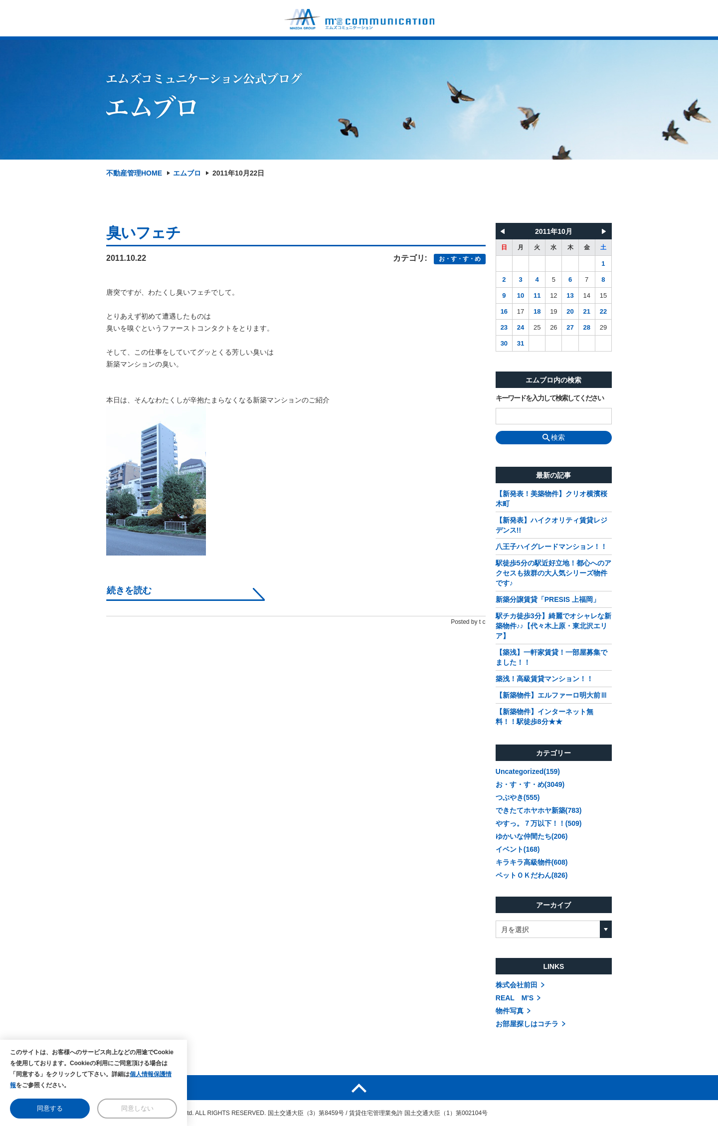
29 (603, 327)
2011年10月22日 (238, 173)
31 (520, 343)
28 (586, 327)
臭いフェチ (143, 232)
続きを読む (129, 590)
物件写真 (510, 1011)
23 (504, 327)
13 (569, 295)
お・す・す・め (460, 258)
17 (520, 311)
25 (537, 327)
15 (603, 295)
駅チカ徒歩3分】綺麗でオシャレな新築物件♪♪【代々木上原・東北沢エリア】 (553, 626)
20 (569, 311)
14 (586, 295)
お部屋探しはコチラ (527, 1024)
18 (537, 311)
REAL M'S (515, 998)
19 (553, 311)
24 (520, 327)
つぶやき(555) (518, 797)
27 (569, 327)
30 (504, 343)
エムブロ (187, 173)
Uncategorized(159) (528, 771)
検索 (553, 437)
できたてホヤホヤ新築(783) (539, 810)
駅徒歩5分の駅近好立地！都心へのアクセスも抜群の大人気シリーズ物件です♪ (553, 573)
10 (520, 295)
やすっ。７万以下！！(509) (539, 823)
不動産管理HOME (134, 173)
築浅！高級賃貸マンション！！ (544, 679)
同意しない (137, 1108)
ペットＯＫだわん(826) (532, 875)
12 (553, 295)
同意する (50, 1108)
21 (586, 311)
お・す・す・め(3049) (530, 784)
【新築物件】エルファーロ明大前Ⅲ (551, 695)
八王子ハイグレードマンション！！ (551, 547)
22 (603, 311)
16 (504, 311)
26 (553, 327)
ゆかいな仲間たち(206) (532, 836)
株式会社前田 (517, 985)
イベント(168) (518, 849)
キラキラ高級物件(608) (532, 862)
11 (537, 295)
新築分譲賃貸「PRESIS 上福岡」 (548, 599)
